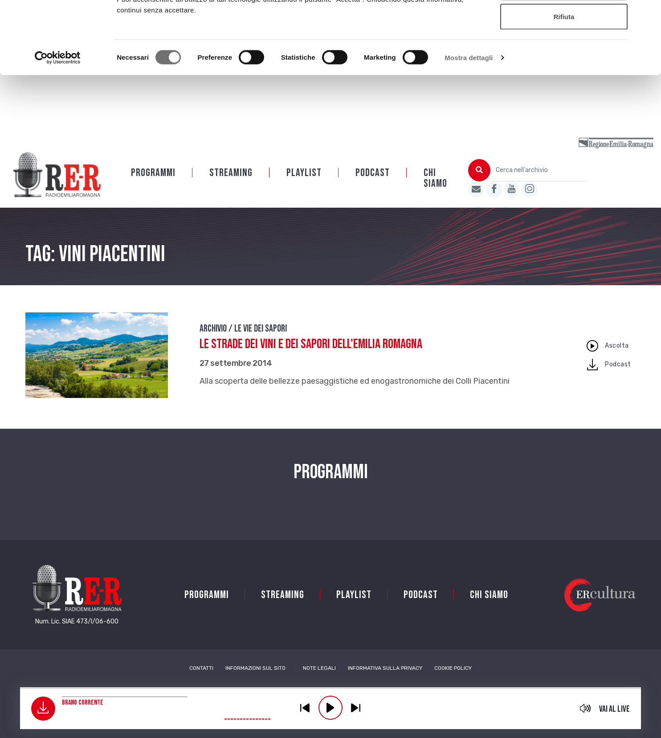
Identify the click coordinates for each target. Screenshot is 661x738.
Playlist (304, 184)
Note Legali (319, 679)
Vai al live (614, 709)
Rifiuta (564, 82)
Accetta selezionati (564, 53)
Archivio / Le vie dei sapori (243, 340)
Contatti (201, 679)
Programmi (153, 184)
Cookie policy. (360, 53)
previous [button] (305, 708)
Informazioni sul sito (255, 679)
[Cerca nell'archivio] (539, 182)
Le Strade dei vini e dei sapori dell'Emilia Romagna (311, 356)
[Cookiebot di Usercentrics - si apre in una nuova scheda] (58, 123)
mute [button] (585, 708)
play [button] (330, 708)
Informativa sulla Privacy (385, 679)
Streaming (231, 184)
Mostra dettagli (469, 123)
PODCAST (372, 184)
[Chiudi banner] (647, 14)
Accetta (564, 23)
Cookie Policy (453, 679)
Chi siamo (435, 189)
